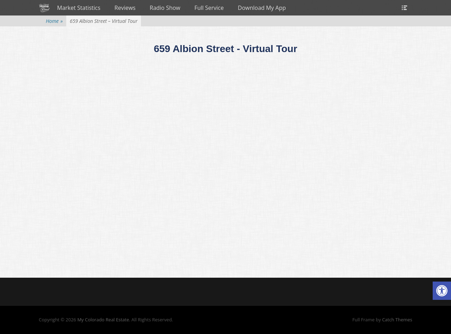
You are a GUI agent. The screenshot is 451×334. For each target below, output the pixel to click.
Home (54, 21)
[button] (442, 291)
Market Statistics (78, 8)
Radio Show (165, 8)
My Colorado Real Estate (103, 319)
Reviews (125, 8)
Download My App (262, 8)
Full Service (209, 8)
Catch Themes (397, 319)
